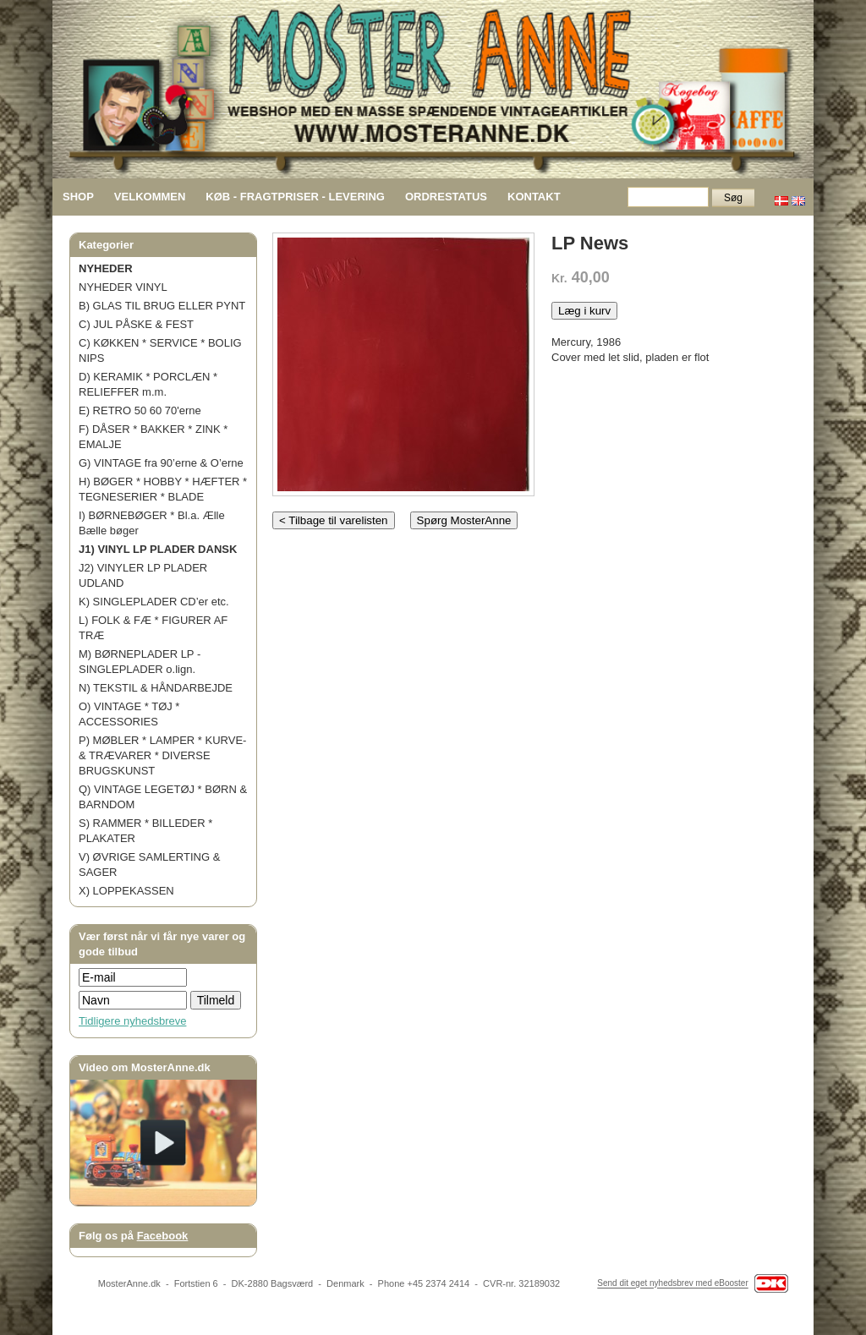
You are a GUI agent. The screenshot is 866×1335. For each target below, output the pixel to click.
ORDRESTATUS (446, 196)
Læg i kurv (584, 310)
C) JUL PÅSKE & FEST (136, 324)
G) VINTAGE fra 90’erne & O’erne (161, 463)
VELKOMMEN (150, 196)
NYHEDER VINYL (123, 287)
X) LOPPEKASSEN (126, 890)
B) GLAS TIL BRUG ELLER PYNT (162, 305)
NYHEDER (106, 268)
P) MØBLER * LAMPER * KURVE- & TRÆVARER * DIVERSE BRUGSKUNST (162, 755)
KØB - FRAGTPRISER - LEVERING (295, 196)
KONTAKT (534, 196)
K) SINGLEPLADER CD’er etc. (154, 601)
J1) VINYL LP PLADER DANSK (158, 549)
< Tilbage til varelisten (333, 520)
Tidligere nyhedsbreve (132, 1021)
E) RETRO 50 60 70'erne (140, 410)
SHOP (78, 196)
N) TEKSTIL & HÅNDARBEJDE (156, 687)
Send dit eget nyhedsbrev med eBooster (672, 1283)
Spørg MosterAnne (464, 520)
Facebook (163, 1235)
